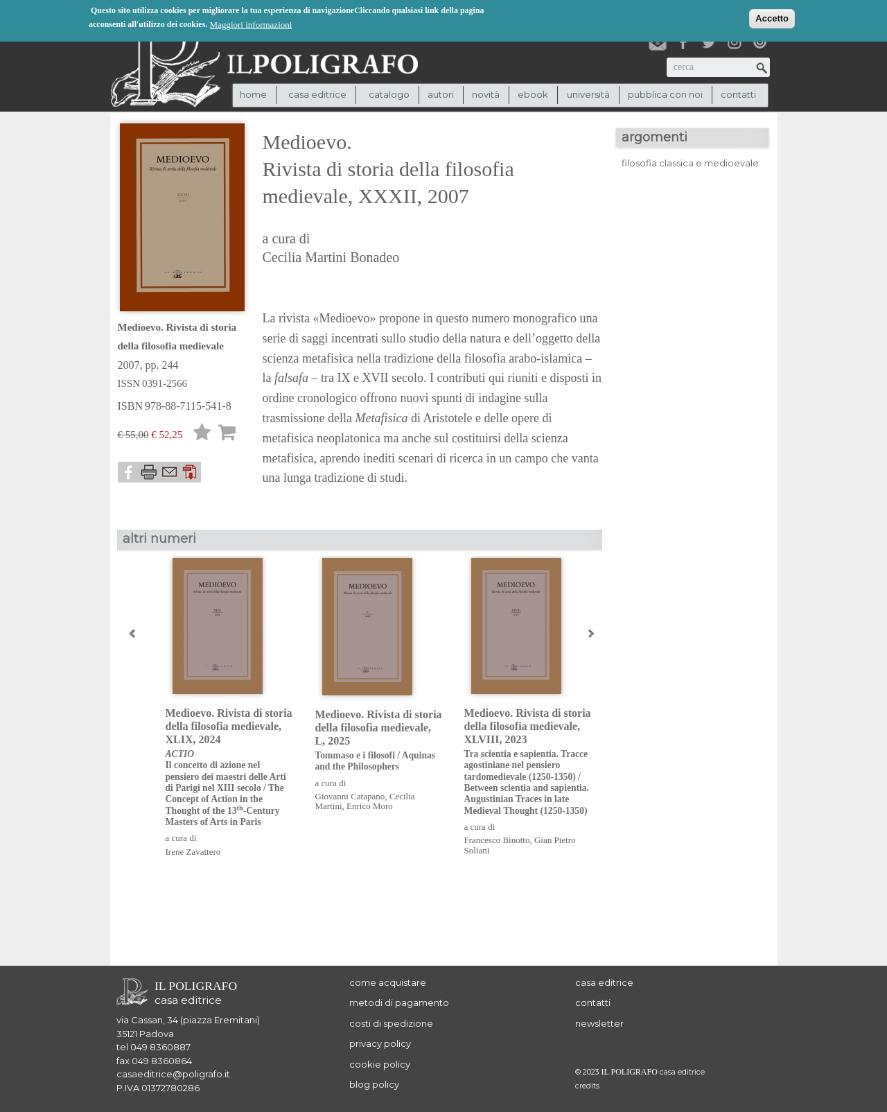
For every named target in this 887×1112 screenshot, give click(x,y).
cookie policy (379, 1064)
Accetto (772, 17)
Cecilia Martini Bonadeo (331, 257)
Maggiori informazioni (251, 24)
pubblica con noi (665, 94)
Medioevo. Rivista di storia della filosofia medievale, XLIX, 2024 (230, 767)
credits (587, 1086)
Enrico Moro (369, 806)
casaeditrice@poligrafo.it (173, 1073)
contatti (738, 94)
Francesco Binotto (497, 840)
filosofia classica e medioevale (690, 162)
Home (253, 94)
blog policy (374, 1084)
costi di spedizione (391, 1023)
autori (441, 94)
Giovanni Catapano (350, 796)
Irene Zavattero (193, 851)
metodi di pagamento (399, 1002)
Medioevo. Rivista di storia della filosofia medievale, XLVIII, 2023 (528, 762)
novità (486, 94)
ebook (533, 94)
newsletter (599, 1023)
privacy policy (380, 1043)
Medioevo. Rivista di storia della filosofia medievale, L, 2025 (379, 741)
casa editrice (604, 982)
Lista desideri (202, 434)
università (588, 94)
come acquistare (387, 982)
